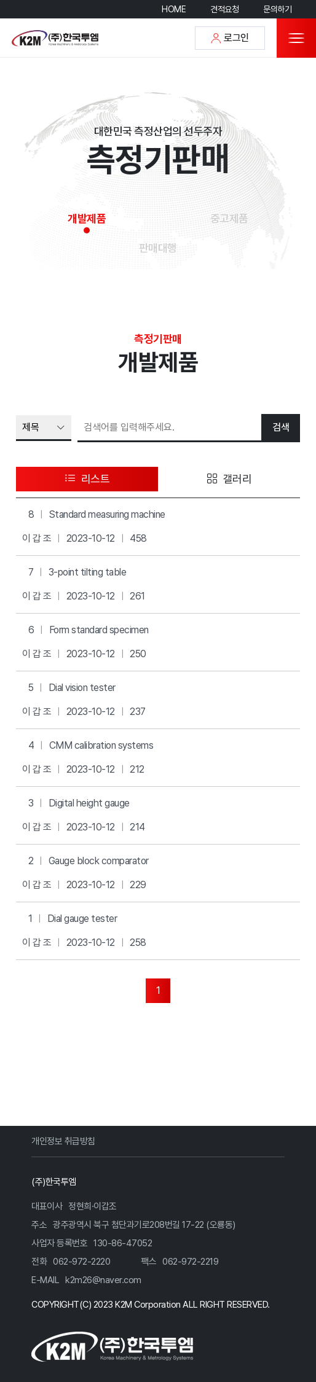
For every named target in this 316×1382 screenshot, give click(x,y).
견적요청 (224, 9)
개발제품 (87, 218)
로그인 (230, 38)
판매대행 (158, 247)
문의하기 (277, 9)
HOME (174, 9)
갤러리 (229, 478)
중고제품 (229, 218)
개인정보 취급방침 (63, 1141)
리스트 (87, 478)
